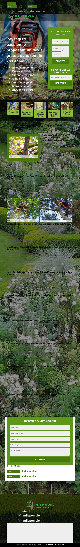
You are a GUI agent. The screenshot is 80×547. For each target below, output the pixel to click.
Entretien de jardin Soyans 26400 (39, 486)
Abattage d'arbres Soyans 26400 (62, 491)
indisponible (29, 471)
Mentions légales (54, 545)
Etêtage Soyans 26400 (38, 490)
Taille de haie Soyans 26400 (60, 486)
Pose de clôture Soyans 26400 (16, 491)
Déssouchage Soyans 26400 (15, 486)
